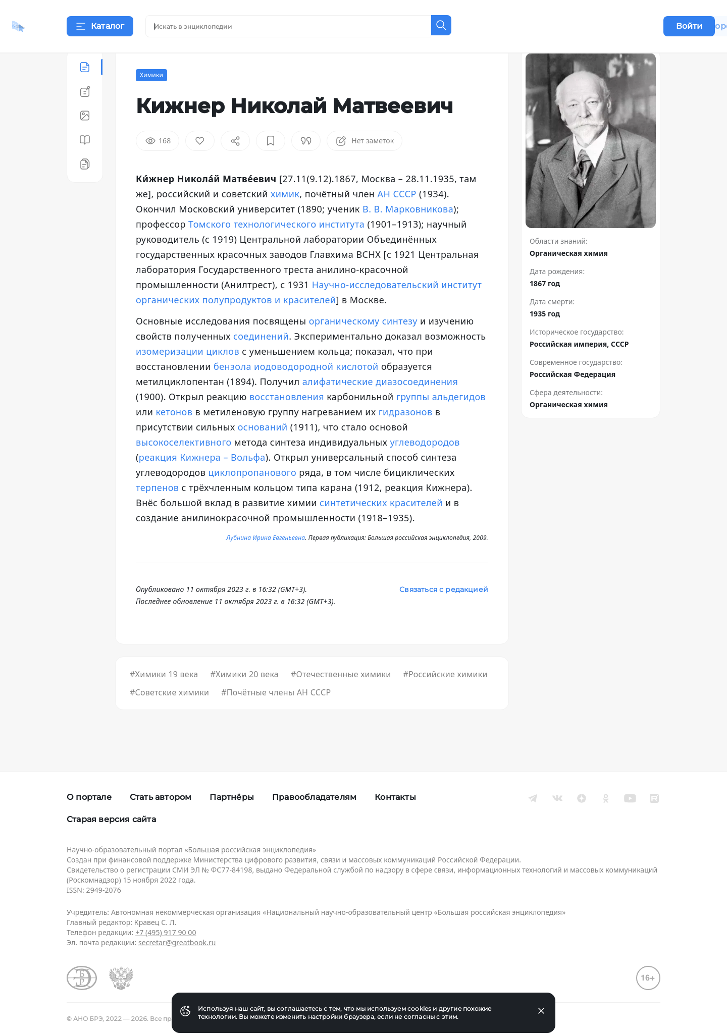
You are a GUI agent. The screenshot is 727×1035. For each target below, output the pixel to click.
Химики (151, 100)
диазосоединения (417, 407)
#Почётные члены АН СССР (276, 717)
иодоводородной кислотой (316, 392)
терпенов (157, 513)
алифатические (337, 407)
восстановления (286, 422)
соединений (261, 361)
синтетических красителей (381, 528)
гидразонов (406, 437)
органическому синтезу (363, 346)
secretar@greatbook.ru (177, 942)
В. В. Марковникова (407, 234)
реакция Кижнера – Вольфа (202, 482)
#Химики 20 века (244, 699)
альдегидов (459, 422)
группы (413, 422)
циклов (222, 376)
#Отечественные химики (341, 699)
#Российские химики (445, 699)
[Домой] (48, 26)
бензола (232, 392)
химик (285, 219)
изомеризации (169, 376)
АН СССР (397, 219)
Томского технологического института (276, 249)
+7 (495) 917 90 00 (165, 932)
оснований (263, 452)
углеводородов (424, 467)
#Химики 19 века (164, 699)
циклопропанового (252, 498)
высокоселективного (184, 467)
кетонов (173, 437)
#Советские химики (169, 717)
